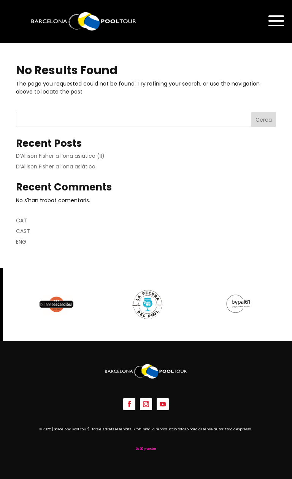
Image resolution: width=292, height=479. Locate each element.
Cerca (264, 120)
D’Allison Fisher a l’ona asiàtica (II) (60, 156)
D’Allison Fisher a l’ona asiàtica (55, 166)
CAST (23, 231)
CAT (21, 220)
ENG (21, 242)
